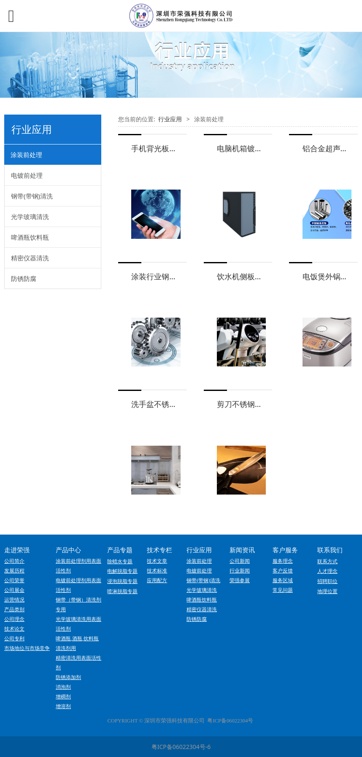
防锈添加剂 (68, 677)
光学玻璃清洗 (30, 216)
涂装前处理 (26, 154)
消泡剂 (63, 687)
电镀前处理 (27, 175)
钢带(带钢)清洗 (32, 196)
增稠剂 (63, 697)
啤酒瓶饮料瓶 (30, 237)
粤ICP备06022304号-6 (181, 747)
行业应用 (170, 119)
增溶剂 (63, 706)
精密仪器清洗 (30, 258)
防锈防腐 (23, 278)
